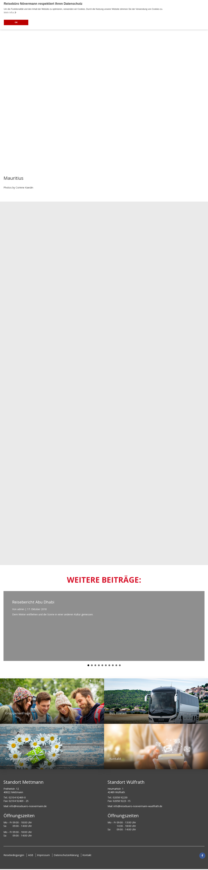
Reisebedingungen (13, 855)
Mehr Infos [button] (10, 12)
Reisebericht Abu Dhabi (33, 602)
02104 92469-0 (17, 797)
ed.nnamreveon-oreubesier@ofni (28, 806)
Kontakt (88, 855)
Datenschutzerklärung (67, 855)
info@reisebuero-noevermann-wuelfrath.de (138, 806)
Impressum (44, 855)
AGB (31, 855)
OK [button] (16, 22)
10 (120, 665)
